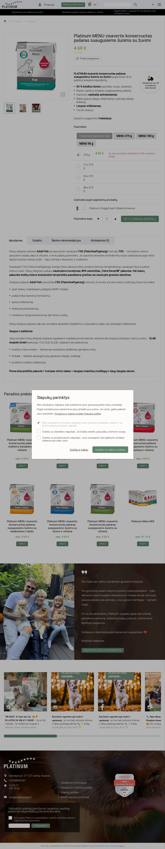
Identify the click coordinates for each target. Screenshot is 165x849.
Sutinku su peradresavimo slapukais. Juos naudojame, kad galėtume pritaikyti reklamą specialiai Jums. (83, 439)
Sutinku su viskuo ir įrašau (110, 449)
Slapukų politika (92, 413)
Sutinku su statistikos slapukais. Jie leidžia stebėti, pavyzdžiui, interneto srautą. (84, 431)
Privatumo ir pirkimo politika (69, 413)
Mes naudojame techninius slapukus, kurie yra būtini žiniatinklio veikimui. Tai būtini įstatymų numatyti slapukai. (82, 424)
